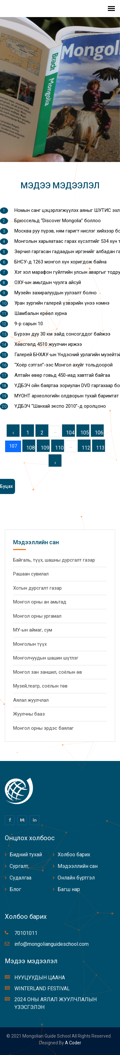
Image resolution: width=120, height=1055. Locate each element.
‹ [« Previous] (13, 433)
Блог (15, 889)
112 (86, 448)
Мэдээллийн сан (78, 866)
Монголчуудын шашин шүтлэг (45, 658)
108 (30, 448)
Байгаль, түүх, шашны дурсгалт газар (54, 560)
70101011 (25, 933)
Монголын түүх (30, 644)
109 (45, 448)
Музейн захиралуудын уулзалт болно (55, 293)
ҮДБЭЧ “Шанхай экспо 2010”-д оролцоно (60, 406)
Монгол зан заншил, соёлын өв (47, 672)
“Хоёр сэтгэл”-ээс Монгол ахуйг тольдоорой (63, 365)
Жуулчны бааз (29, 714)
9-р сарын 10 (28, 324)
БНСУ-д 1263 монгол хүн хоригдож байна (60, 262)
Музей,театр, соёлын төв (40, 686)
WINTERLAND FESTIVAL (42, 988)
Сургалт (19, 866)
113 (100, 448)
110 (59, 448)
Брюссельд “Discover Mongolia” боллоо (57, 220)
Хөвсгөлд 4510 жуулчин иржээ (48, 344)
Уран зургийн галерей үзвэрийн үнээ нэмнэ (61, 303)
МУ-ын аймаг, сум (32, 630)
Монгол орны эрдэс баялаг (43, 728)
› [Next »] (55, 463)
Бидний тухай (26, 854)
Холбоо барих (74, 854)
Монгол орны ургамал (37, 616)
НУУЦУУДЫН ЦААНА (39, 977)
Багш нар (69, 889)
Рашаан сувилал (31, 574)
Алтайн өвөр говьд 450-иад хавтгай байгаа (62, 375)
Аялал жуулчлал (31, 700)
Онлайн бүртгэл (76, 878)
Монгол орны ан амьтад (39, 602)
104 (70, 433)
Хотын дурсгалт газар (37, 588)
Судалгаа (20, 878)
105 (84, 433)
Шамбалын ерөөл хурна (40, 313)
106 (99, 433)
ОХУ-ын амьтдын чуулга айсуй (47, 282)
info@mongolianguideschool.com (51, 944)
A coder (72, 1042)
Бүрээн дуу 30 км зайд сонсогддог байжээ (62, 334)
